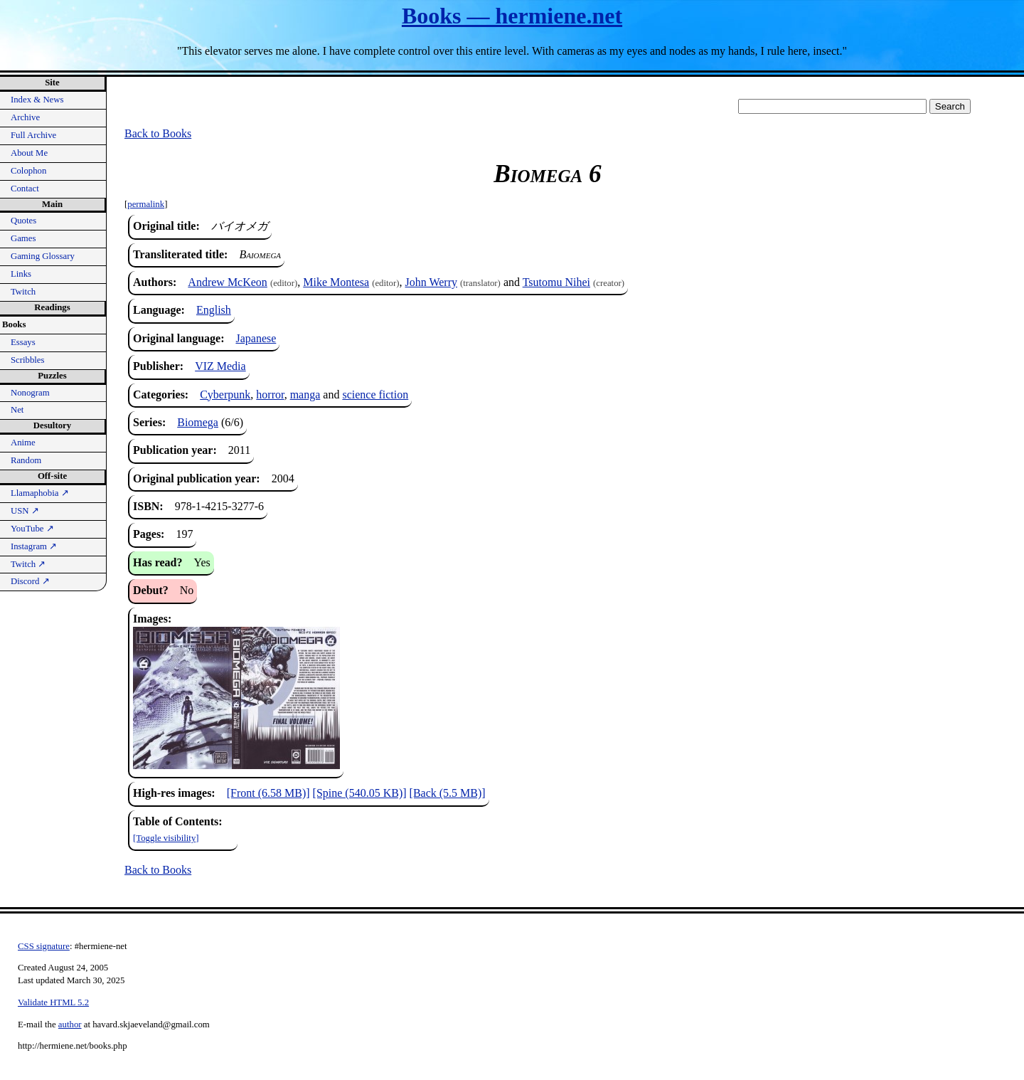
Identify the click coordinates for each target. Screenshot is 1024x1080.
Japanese (255, 338)
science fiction (375, 394)
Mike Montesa (336, 282)
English (213, 310)
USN (25, 511)
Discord (30, 581)
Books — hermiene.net (512, 15)
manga (305, 394)
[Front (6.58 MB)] (268, 793)
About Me (29, 153)
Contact (25, 189)
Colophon (28, 171)
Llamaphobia (40, 493)
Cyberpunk (225, 394)
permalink (145, 204)
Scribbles (28, 360)
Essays (23, 342)
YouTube (32, 529)
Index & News (37, 100)
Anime (23, 443)
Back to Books (157, 133)
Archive (25, 117)
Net (17, 410)
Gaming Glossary (43, 256)
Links (21, 274)
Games (23, 238)
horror (270, 394)
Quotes (23, 221)
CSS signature (44, 946)
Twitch (23, 292)
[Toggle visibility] (166, 838)
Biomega (197, 422)
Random (26, 460)
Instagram (34, 546)
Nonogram (30, 393)
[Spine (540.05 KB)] (360, 793)
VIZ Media (220, 366)
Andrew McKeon (227, 282)
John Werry (431, 282)
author (70, 1024)
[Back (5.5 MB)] (448, 793)
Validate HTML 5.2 (53, 1002)
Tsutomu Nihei (556, 282)
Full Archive (33, 135)
